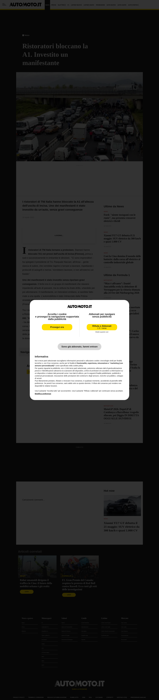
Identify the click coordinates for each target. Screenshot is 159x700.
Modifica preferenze (43, 394)
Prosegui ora (57, 327)
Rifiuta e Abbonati (101, 327)
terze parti (73, 368)
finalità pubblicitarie (103, 373)
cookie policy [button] (78, 366)
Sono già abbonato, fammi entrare (79, 346)
